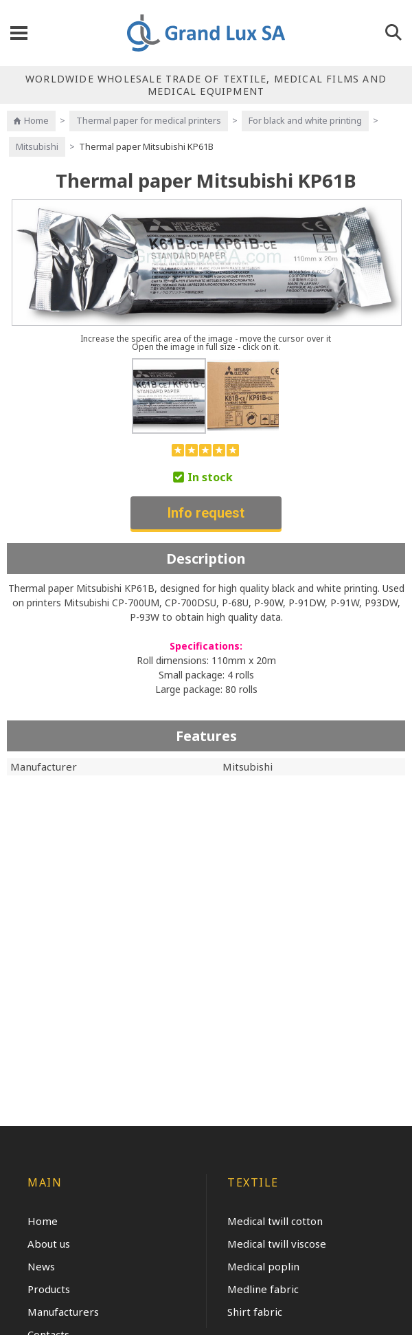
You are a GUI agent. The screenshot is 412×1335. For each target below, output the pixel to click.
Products (48, 1289)
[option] (169, 396)
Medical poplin (263, 1266)
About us (48, 1243)
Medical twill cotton (275, 1221)
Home (36, 120)
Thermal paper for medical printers (148, 120)
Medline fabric (263, 1289)
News (41, 1266)
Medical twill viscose (276, 1243)
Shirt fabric (254, 1311)
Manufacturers (63, 1311)
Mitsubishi (37, 146)
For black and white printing (305, 120)
